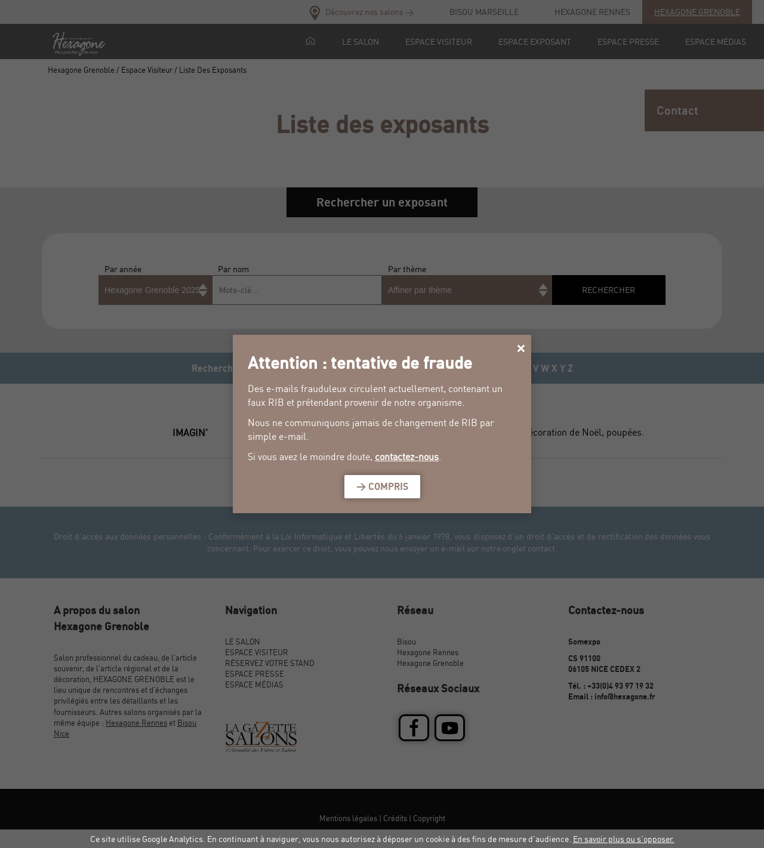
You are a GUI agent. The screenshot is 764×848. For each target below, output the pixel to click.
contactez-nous (407, 456)
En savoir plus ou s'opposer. (623, 839)
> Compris (382, 486)
